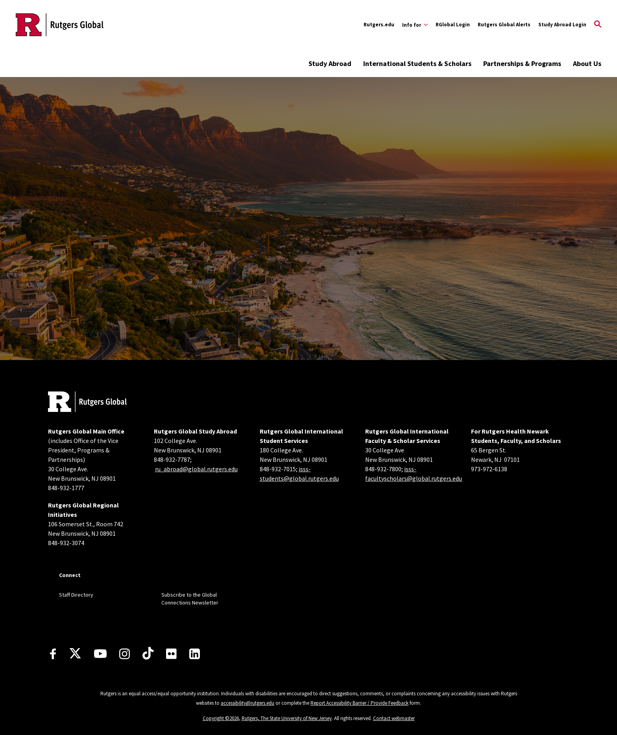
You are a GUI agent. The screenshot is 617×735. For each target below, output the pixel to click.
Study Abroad (329, 63)
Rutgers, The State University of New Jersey (287, 718)
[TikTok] (147, 653)
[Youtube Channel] (100, 653)
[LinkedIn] (194, 654)
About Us (587, 63)
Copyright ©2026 (221, 718)
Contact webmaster (394, 718)
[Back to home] (87, 402)
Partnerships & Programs (522, 63)
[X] (75, 653)
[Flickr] (171, 654)
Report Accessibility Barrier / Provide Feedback (359, 703)
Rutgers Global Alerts (504, 24)
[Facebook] (53, 654)
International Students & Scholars (417, 63)
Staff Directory (76, 594)
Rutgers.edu (379, 24)
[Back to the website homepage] (59, 25)
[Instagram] (124, 654)
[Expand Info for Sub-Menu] (415, 25)
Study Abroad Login (562, 24)
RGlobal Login (453, 24)
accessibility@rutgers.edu (247, 703)
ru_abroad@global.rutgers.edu (196, 469)
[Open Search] (597, 25)
